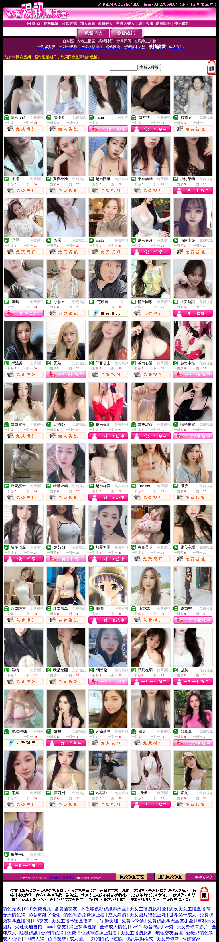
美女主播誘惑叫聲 (147, 908)
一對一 (123, 302)
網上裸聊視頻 (82, 926)
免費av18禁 (132, 920)
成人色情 (12, 938)
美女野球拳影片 (192, 926)
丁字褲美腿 (107, 920)
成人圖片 (78, 938)
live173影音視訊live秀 (151, 926)
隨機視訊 (28, 932)
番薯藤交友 (65, 908)
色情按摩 (57, 938)
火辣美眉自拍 (28, 926)
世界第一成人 (182, 914)
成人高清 (117, 914)
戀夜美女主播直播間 (189, 908)
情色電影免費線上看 (84, 914)
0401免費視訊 (37, 908)
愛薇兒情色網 (199, 932)
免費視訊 (37, 118)
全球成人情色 (113, 926)
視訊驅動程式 (139, 938)
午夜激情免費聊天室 (61, 877)
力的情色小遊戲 (107, 938)
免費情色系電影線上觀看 (92, 932)
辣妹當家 (191, 938)
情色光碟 (12, 908)
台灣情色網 (52, 932)
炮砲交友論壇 (169, 932)
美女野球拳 (167, 938)
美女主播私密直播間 (71, 920)
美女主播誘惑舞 (136, 932)
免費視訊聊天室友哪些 (170, 920)
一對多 (123, 118)
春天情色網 (14, 914)
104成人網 (34, 938)
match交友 (55, 926)
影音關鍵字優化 (44, 914)
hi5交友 (40, 920)
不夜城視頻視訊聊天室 (103, 908)
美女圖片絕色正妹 (147, 914)
